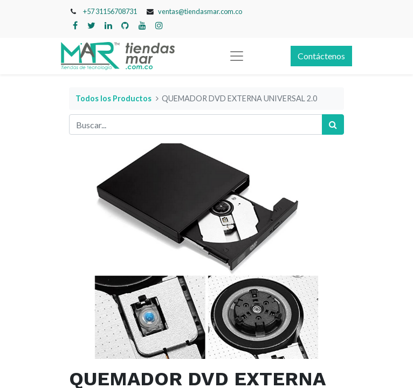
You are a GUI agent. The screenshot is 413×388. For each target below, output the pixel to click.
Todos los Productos (113, 98)
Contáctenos (321, 56)
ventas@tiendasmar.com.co (200, 11)
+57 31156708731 (110, 11)
